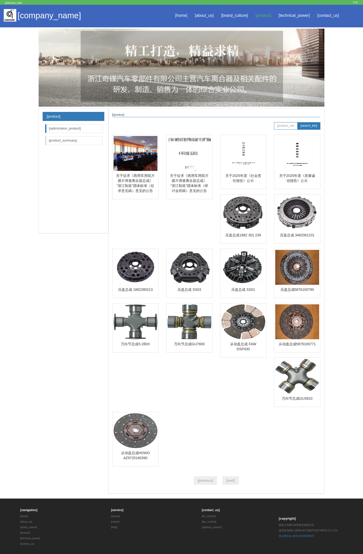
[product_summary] (63, 140)
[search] (115, 516)
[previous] (205, 480)
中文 (355, 2)
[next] (230, 480)
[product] (263, 15)
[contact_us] (328, 15)
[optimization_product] (65, 128)
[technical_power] (294, 15)
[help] (114, 527)
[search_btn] (309, 125)
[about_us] (204, 15)
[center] (115, 521)
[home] (181, 15)
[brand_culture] (234, 15)
